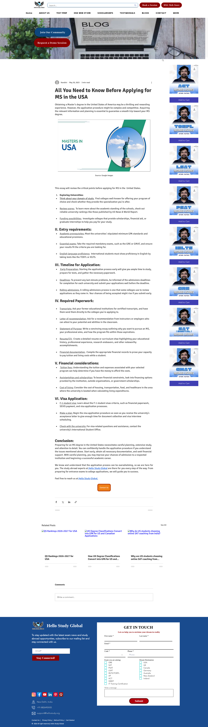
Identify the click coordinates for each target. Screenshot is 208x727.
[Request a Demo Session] (52, 42)
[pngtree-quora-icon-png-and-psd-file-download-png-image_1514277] (61, 694)
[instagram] (34, 694)
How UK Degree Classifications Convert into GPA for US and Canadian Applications (104, 558)
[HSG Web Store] (171, 5)
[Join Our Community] (53, 32)
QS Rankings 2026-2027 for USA (59, 558)
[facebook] (39, 694)
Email (106, 644)
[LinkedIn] (50, 694)
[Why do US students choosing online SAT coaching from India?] (147, 540)
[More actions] (151, 82)
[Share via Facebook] (56, 502)
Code (106, 651)
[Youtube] (45, 694)
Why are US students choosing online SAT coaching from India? (146, 558)
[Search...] (89, 5)
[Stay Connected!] (45, 658)
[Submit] (139, 701)
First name (108, 636)
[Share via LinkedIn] (69, 502)
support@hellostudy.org (48, 713)
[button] (105, 13)
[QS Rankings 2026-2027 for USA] (61, 540)
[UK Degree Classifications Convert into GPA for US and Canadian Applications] (104, 541)
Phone (130, 651)
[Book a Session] (150, 5)
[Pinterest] (55, 694)
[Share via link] (75, 502)
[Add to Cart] (184, 100)
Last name (143, 636)
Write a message (110, 688)
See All (163, 525)
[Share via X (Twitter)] (62, 502)
